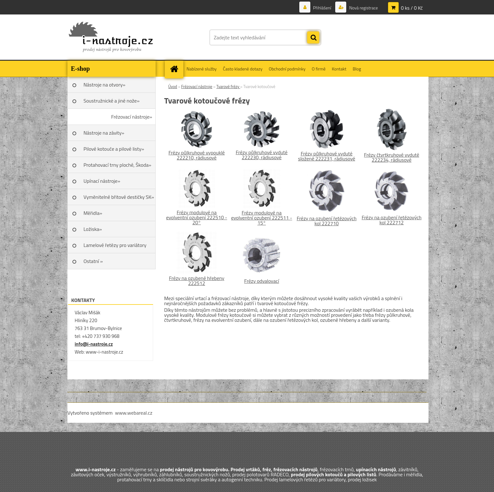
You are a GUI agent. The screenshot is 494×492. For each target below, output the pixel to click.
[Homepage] (176, 69)
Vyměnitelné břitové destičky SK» (118, 197)
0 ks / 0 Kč (412, 8)
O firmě (319, 68)
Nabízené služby (202, 68)
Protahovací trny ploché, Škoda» (117, 165)
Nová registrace (363, 7)
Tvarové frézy (228, 86)
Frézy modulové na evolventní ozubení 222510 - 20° (196, 217)
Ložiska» (92, 229)
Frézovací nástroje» (131, 116)
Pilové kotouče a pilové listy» (113, 149)
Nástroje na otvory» (104, 84)
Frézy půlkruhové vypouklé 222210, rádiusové (197, 155)
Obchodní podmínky (287, 68)
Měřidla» (92, 213)
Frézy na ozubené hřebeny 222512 (196, 280)
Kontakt (339, 68)
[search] (313, 38)
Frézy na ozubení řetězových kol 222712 (392, 220)
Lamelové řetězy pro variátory (114, 245)
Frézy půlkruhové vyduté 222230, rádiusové (261, 154)
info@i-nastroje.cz (94, 344)
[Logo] (110, 37)
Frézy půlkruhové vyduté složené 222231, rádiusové (326, 156)
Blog (357, 68)
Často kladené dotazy (242, 68)
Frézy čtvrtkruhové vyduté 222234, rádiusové (391, 157)
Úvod (172, 86)
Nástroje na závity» (103, 133)
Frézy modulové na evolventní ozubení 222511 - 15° (261, 217)
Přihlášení (322, 7)
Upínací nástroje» (101, 181)
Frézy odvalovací (261, 281)
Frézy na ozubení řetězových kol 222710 (327, 221)
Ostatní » (93, 261)
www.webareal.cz (133, 413)
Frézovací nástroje (196, 86)
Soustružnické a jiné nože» (111, 100)
